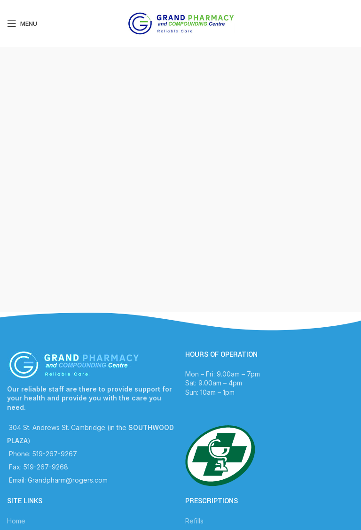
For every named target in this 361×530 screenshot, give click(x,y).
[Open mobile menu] (22, 23)
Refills (194, 521)
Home (16, 521)
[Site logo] (180, 23)
